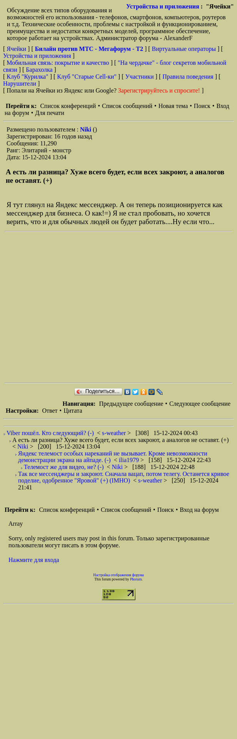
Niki (86, 129)
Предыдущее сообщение (131, 403)
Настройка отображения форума (118, 575)
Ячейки (17, 49)
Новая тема (173, 106)
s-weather (114, 433)
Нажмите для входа (33, 560)
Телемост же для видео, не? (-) (64, 467)
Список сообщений (127, 106)
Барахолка (39, 69)
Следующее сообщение (199, 403)
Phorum (136, 579)
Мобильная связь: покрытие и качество (58, 62)
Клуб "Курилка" (27, 76)
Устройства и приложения (162, 6)
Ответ (49, 410)
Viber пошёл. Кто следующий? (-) (50, 433)
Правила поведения (188, 76)
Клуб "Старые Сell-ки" (87, 76)
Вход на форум (199, 509)
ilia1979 (129, 460)
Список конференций (68, 106)
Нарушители (19, 83)
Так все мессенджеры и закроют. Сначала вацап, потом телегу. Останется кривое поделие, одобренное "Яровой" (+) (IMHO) (123, 477)
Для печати (49, 113)
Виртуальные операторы (184, 49)
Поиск (202, 106)
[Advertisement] (72, 307)
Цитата (72, 410)
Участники (139, 76)
